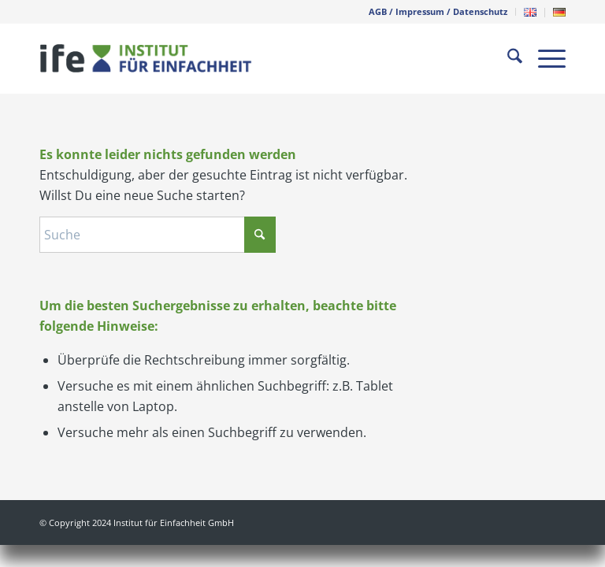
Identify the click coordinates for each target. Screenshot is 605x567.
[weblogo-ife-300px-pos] (145, 58)
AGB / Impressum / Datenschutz (438, 11)
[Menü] (544, 58)
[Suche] (507, 58)
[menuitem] (438, 12)
